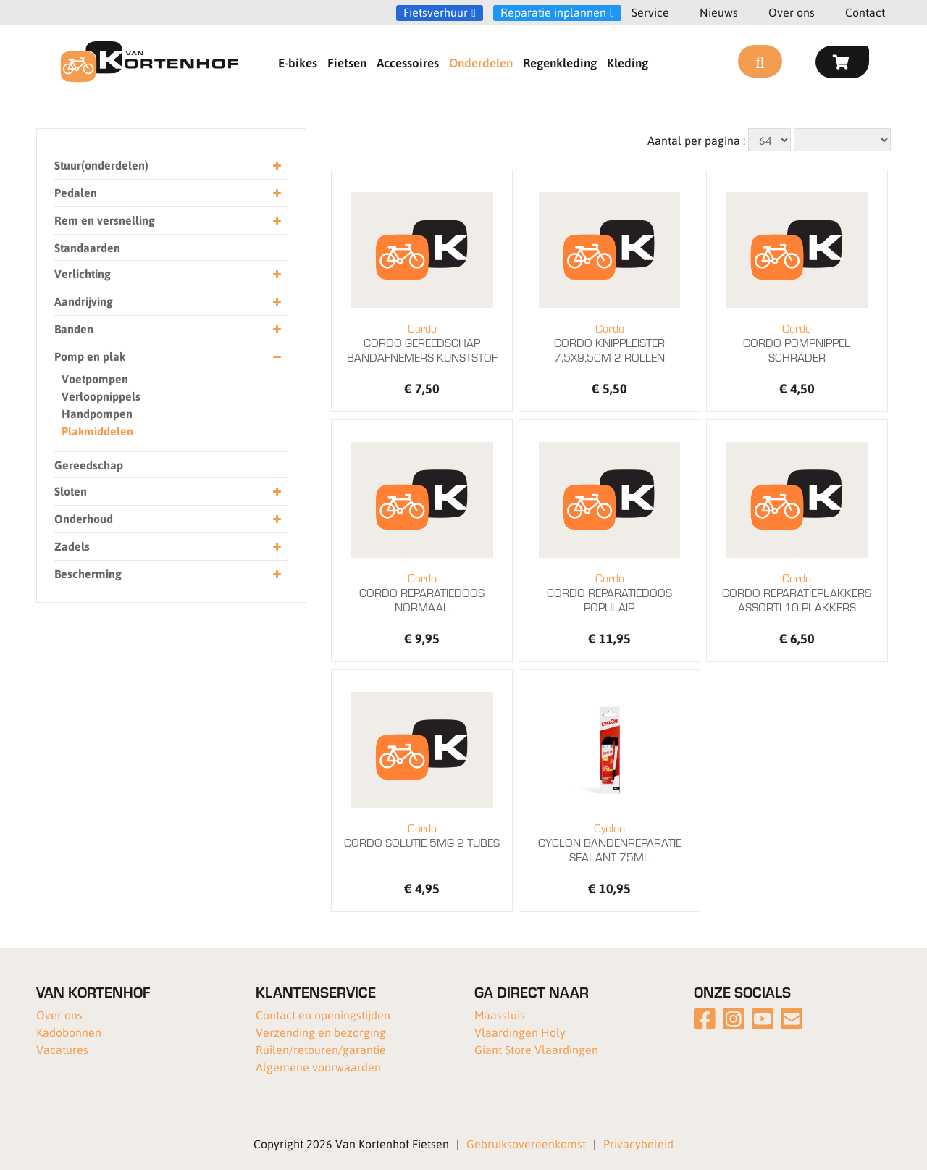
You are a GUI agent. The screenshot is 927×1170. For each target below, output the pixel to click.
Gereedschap (88, 464)
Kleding (627, 62)
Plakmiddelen (97, 430)
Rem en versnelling (167, 220)
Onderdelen (481, 62)
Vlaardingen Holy (520, 1032)
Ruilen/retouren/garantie (321, 1049)
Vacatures (62, 1049)
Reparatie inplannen (553, 12)
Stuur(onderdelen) (167, 165)
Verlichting (167, 274)
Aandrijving (167, 301)
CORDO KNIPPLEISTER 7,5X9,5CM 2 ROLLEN (609, 342)
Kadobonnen (68, 1032)
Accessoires (408, 62)
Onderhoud (167, 519)
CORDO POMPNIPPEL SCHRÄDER (797, 342)
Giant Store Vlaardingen (536, 1049)
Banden (167, 329)
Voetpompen (95, 378)
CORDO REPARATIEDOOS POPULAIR (609, 592)
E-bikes (297, 62)
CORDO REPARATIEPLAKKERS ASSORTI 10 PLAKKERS (797, 592)
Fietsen (346, 62)
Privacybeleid (638, 1143)
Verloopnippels (101, 396)
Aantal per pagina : (696, 140)
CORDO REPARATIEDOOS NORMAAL (422, 592)
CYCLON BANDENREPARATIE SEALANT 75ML (609, 842)
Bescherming (167, 574)
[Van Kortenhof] (149, 62)
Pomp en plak (167, 356)
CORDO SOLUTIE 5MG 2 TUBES (422, 835)
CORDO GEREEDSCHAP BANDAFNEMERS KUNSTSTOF (422, 342)
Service (650, 12)
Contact (865, 12)
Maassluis (499, 1014)
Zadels (167, 546)
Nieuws (719, 12)
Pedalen (167, 193)
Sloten (167, 491)
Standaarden (87, 247)
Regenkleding (560, 62)
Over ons (791, 12)
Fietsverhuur (435, 12)
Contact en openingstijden (323, 1014)
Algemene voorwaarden (318, 1066)
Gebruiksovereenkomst (526, 1143)
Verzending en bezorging (321, 1032)
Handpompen (97, 413)
